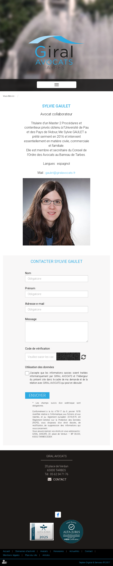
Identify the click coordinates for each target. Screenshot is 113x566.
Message (31, 319)
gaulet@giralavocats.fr (60, 173)
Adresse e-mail (35, 303)
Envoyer (37, 395)
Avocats (44, 551)
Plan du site (31, 555)
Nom (28, 273)
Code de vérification (37, 348)
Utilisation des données (39, 367)
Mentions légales (11, 555)
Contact (59, 479)
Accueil (6, 551)
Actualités (74, 551)
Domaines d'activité (25, 551)
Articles (46, 555)
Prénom (30, 288)
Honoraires (58, 551)
